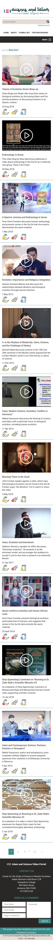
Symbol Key (24, 33)
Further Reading (40, 33)
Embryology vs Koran (13, 154)
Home (6, 33)
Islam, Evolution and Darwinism (18, 542)
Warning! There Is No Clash (16, 477)
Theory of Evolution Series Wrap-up (20, 89)
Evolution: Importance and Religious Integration (26, 279)
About (14, 33)
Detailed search (43, 25)
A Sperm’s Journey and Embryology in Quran (24, 217)
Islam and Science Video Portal (29, 864)
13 (35, 852)
